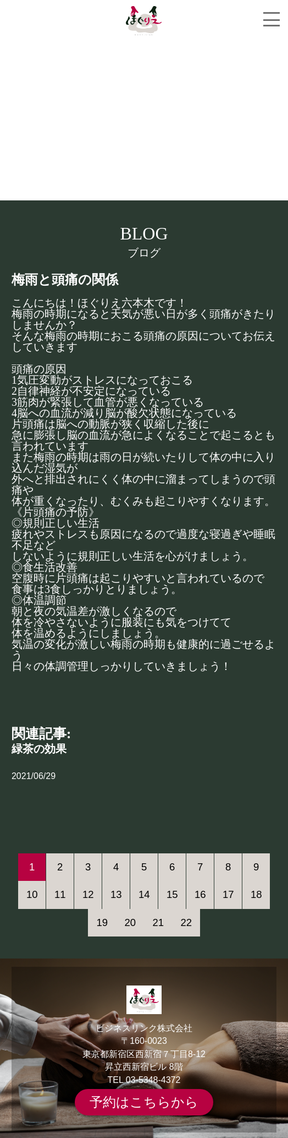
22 (186, 922)
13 (116, 894)
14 (144, 894)
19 (102, 922)
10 (32, 894)
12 (88, 894)
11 (60, 894)
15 (172, 894)
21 (158, 922)
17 (228, 894)
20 (130, 922)
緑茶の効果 (39, 749)
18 (256, 894)
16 (200, 894)
